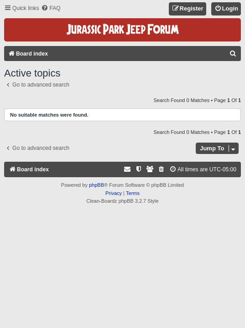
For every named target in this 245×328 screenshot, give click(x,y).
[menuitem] (50, 8)
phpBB (96, 185)
